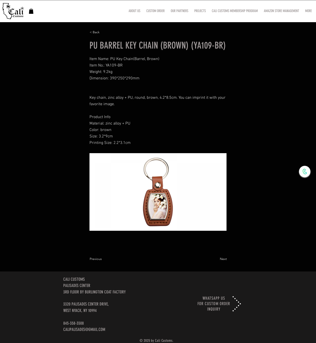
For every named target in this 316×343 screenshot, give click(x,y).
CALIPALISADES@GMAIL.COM (84, 329)
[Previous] (103, 259)
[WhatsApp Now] (304, 171)
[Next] (217, 259)
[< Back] (103, 32)
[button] (31, 11)
